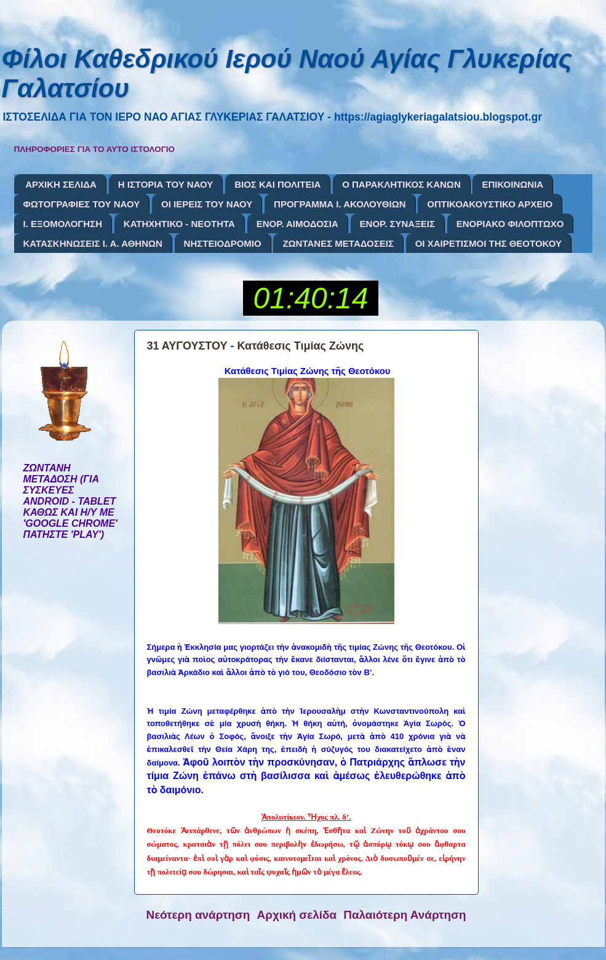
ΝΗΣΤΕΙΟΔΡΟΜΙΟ (222, 243)
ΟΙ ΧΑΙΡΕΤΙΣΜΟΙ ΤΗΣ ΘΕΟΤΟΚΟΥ (488, 243)
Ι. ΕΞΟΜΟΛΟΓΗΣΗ (63, 223)
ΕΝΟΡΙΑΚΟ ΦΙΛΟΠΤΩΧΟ (510, 223)
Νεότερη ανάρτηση (198, 914)
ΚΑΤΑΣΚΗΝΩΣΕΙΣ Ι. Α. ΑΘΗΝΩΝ (92, 243)
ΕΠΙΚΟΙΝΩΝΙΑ (512, 184)
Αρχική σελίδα (297, 914)
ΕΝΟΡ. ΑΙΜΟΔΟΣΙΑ (297, 223)
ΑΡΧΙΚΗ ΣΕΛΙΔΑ (61, 184)
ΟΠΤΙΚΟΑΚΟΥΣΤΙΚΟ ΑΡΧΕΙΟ (489, 204)
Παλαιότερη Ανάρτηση (404, 914)
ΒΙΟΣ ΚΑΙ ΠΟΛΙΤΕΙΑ (277, 184)
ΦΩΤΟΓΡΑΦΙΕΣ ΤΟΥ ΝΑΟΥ (81, 204)
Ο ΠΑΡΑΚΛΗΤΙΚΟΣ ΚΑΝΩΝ (401, 184)
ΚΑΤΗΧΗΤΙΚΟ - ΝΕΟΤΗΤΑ (179, 223)
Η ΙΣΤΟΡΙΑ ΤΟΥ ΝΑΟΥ (165, 184)
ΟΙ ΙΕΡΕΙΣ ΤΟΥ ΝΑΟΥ (206, 204)
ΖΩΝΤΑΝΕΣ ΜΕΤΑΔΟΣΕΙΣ (338, 243)
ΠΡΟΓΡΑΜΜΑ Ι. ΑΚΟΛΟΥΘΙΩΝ (339, 204)
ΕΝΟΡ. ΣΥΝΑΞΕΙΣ (397, 223)
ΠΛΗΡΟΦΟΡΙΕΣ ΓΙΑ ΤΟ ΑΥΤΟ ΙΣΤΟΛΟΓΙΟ (94, 149)
